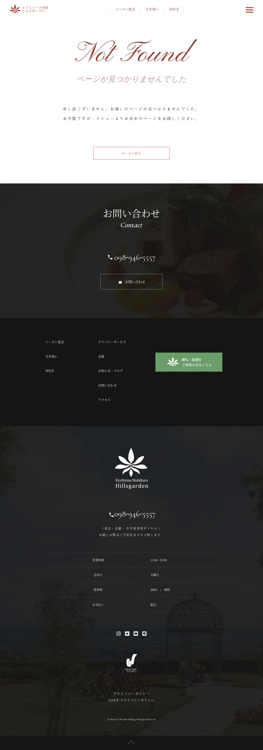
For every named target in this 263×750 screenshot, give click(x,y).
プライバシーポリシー (131, 693)
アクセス (104, 399)
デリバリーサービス (112, 341)
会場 (101, 356)
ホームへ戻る (131, 153)
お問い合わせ (135, 281)
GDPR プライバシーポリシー (132, 700)
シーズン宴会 (125, 9)
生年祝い (152, 9)
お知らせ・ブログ (110, 370)
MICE (174, 9)
